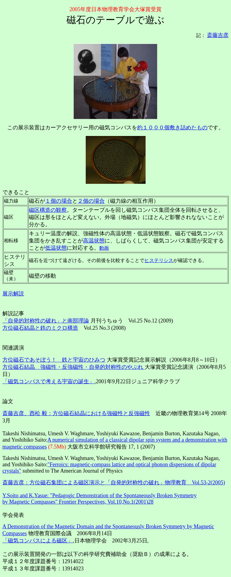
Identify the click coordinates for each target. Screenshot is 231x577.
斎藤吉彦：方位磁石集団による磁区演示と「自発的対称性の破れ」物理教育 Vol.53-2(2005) (113, 483)
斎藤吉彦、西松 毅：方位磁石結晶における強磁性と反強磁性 (76, 413)
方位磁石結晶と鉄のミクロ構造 (40, 328)
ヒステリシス (158, 260)
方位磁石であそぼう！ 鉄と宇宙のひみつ (53, 360)
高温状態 (94, 241)
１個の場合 (58, 201)
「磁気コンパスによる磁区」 (37, 541)
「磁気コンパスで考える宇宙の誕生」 (48, 381)
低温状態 (56, 248)
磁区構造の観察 (48, 210)
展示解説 (13, 294)
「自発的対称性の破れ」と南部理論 (45, 321)
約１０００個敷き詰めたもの (172, 128)
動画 (104, 248)
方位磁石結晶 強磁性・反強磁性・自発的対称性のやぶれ (73, 367)
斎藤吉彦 (218, 35)
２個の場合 (91, 201)
